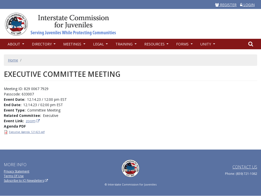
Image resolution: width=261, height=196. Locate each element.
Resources (155, 44)
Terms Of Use (14, 176)
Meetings (72, 44)
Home (13, 60)
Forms (183, 44)
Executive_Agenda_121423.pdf (27, 132)
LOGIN (247, 4)
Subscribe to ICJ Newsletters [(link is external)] (26, 180)
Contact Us (244, 167)
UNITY (206, 44)
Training (124, 44)
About (14, 44)
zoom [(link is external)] (33, 120)
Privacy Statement (16, 171)
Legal (99, 44)
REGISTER (226, 4)
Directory (42, 44)
